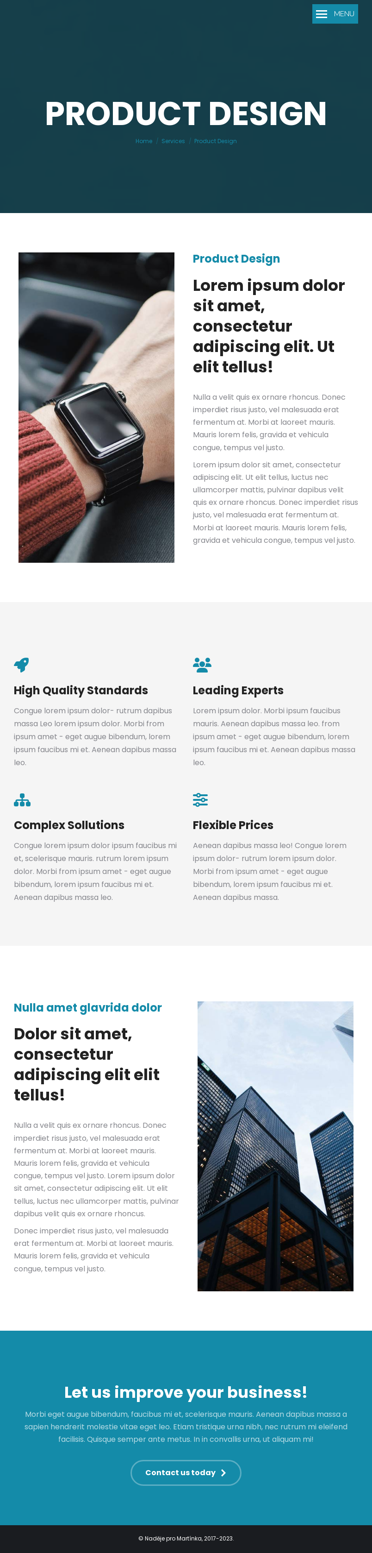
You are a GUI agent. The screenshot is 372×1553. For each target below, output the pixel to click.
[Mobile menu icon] (335, 14)
